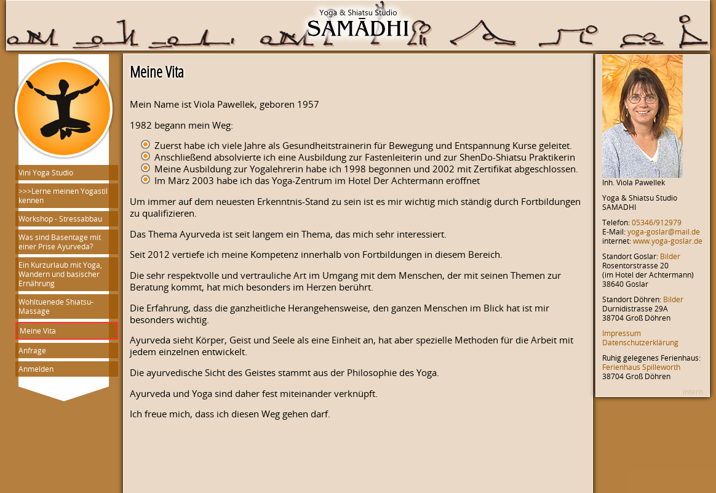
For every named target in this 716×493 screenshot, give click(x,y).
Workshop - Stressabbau (60, 218)
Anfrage (32, 350)
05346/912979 (657, 222)
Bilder (670, 256)
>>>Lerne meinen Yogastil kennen (63, 195)
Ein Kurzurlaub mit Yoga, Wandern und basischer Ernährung (60, 274)
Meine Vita (38, 330)
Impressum (621, 333)
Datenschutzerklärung (640, 342)
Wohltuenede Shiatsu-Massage (55, 306)
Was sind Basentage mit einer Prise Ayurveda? (59, 242)
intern (693, 391)
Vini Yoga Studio (45, 172)
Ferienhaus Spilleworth (641, 367)
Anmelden (36, 369)
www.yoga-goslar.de (667, 241)
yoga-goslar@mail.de (663, 231)
